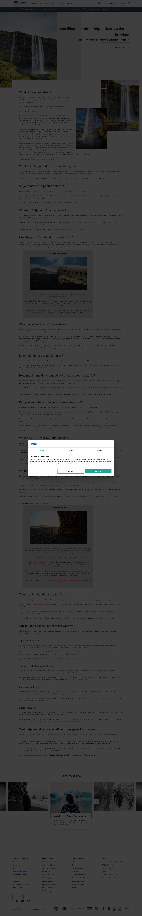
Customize (71, 471)
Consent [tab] (42, 450)
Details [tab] (71, 450)
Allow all (98, 471)
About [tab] (99, 450)
